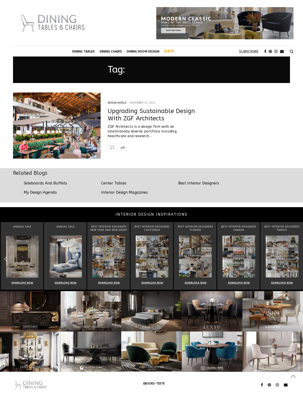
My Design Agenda (40, 192)
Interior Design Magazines (124, 192)
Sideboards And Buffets (45, 183)
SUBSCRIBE (248, 51)
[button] (297, 259)
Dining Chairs (111, 51)
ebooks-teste (154, 383)
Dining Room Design (143, 51)
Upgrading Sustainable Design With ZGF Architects (151, 114)
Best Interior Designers (198, 183)
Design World (117, 102)
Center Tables (113, 183)
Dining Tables (83, 51)
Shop (169, 51)
